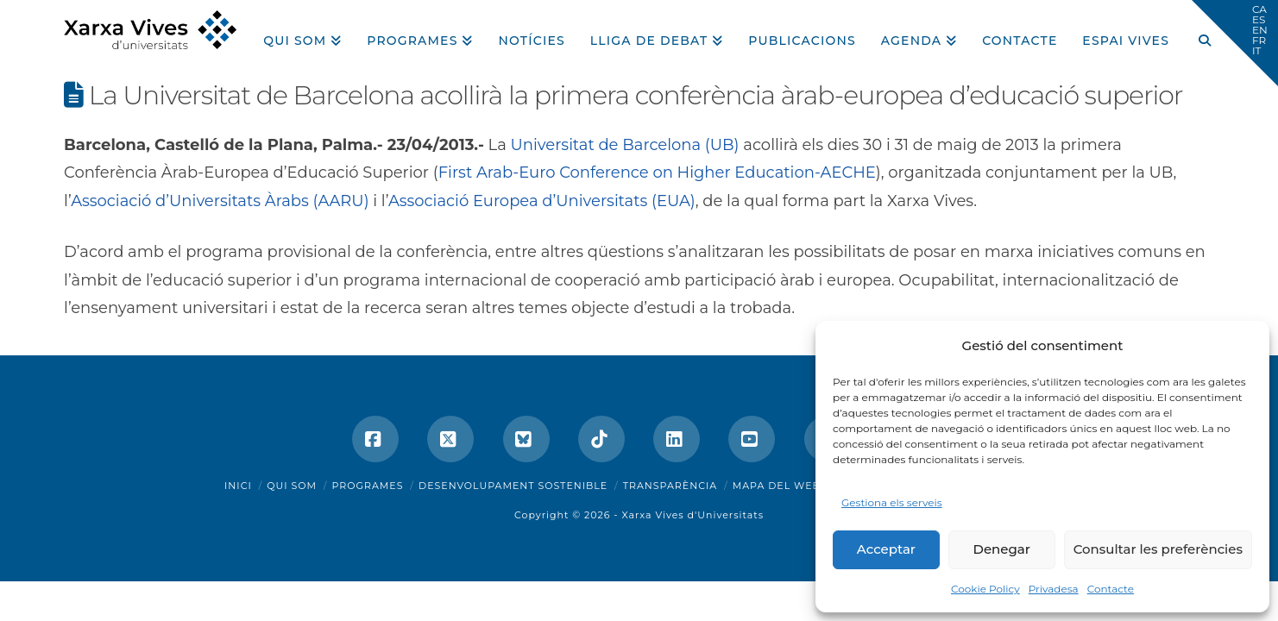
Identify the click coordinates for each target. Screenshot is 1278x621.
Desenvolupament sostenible (513, 486)
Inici (238, 486)
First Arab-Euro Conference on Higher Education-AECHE (657, 172)
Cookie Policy (985, 588)
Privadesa (1054, 588)
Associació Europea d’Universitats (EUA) (542, 200)
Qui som (292, 486)
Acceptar (886, 549)
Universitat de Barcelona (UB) (625, 144)
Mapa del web (777, 486)
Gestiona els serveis (891, 502)
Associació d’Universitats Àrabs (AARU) (219, 200)
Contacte (1110, 588)
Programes (368, 486)
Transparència (670, 486)
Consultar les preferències (1158, 549)
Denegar (1001, 549)
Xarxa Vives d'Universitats (692, 515)
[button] (1235, 43)
